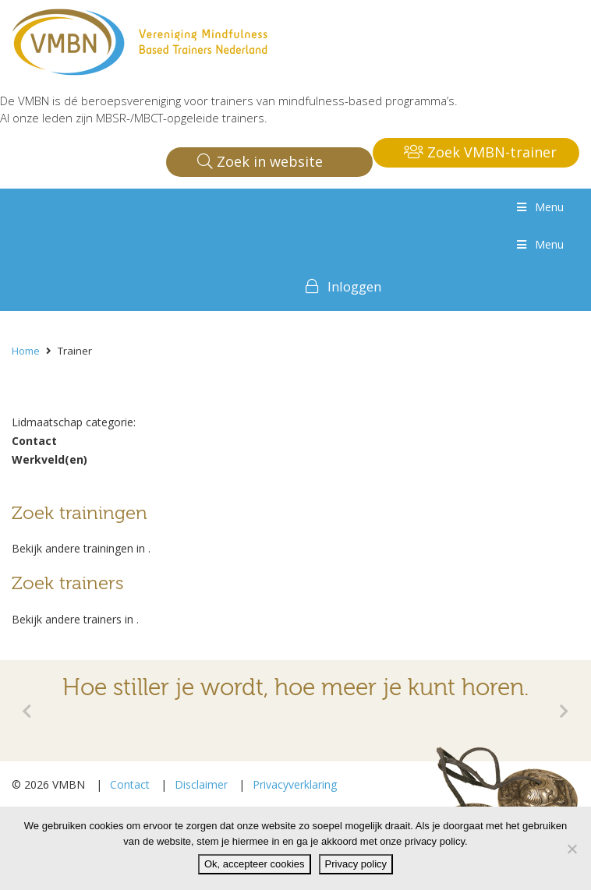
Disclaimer (201, 784)
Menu (539, 207)
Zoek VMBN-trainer (480, 152)
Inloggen (354, 286)
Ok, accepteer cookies (254, 864)
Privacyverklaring (295, 784)
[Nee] (571, 848)
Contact (130, 784)
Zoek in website (260, 161)
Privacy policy (356, 864)
